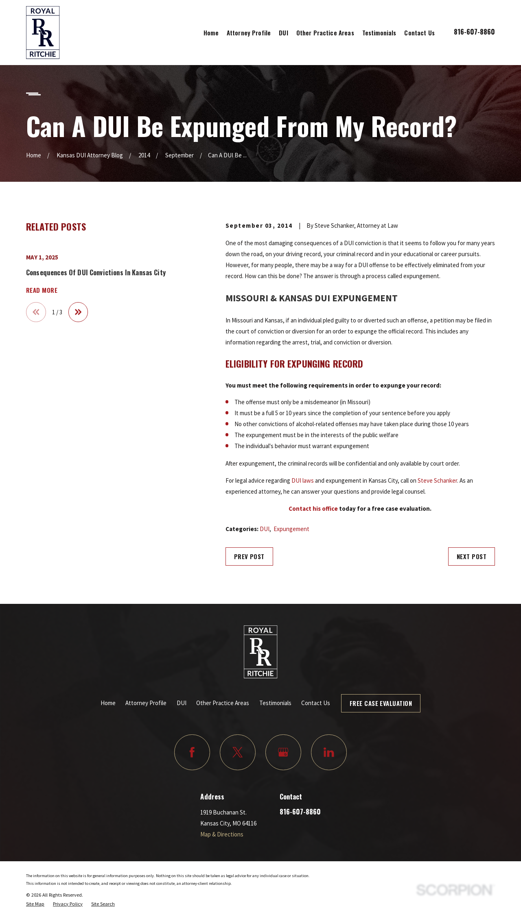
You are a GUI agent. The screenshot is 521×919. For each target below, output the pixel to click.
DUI (264, 529)
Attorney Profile (145, 703)
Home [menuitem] (211, 32)
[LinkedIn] (329, 752)
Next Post (471, 556)
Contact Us (315, 703)
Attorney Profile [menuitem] (249, 32)
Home (108, 703)
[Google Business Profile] (283, 752)
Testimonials (275, 703)
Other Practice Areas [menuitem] (325, 32)
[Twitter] (238, 752)
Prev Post (249, 556)
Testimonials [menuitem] (379, 32)
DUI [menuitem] (283, 32)
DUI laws (302, 480)
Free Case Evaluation (381, 703)
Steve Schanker (437, 480)
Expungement (291, 529)
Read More (41, 290)
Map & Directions (221, 834)
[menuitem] (35, 904)
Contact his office (313, 508)
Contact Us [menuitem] (419, 32)
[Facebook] (192, 752)
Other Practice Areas (222, 703)
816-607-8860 (474, 31)
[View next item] (78, 312)
